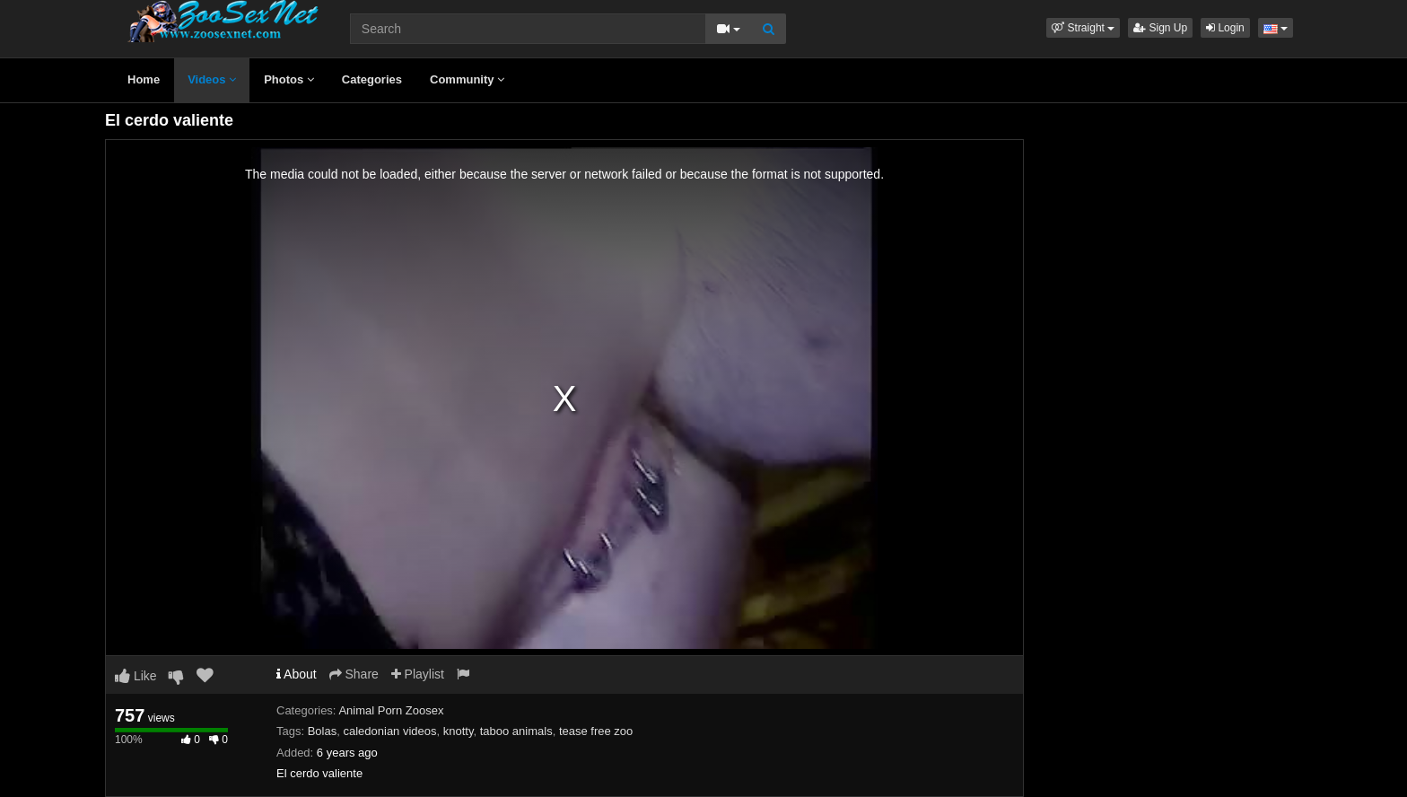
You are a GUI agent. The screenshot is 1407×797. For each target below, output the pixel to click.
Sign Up (1160, 28)
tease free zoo (596, 731)
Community (467, 79)
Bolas (322, 731)
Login (1225, 28)
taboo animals (516, 731)
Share (354, 674)
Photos (289, 79)
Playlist (417, 674)
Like (136, 676)
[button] (1083, 28)
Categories (372, 79)
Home (143, 79)
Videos (212, 79)
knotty (458, 731)
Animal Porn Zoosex (390, 710)
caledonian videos (389, 731)
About (296, 674)
